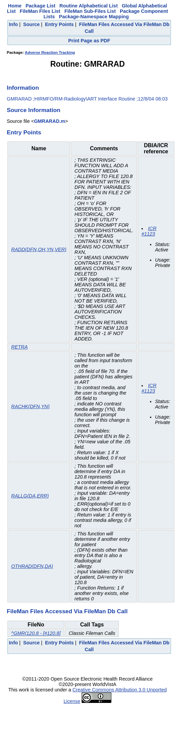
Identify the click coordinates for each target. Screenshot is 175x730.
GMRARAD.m (49, 121)
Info (13, 24)
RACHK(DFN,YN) (30, 406)
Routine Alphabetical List (89, 5)
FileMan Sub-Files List (90, 11)
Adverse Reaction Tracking (50, 52)
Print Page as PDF (89, 40)
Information (23, 87)
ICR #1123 (148, 231)
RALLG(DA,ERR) (30, 496)
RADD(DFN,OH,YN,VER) (38, 249)
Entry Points (59, 24)
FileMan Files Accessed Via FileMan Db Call (67, 611)
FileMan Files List (40, 11)
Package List (41, 5)
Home (15, 5)
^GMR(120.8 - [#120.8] (36, 633)
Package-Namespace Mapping (94, 16)
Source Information (33, 110)
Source (31, 24)
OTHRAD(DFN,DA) (32, 566)
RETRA (19, 347)
